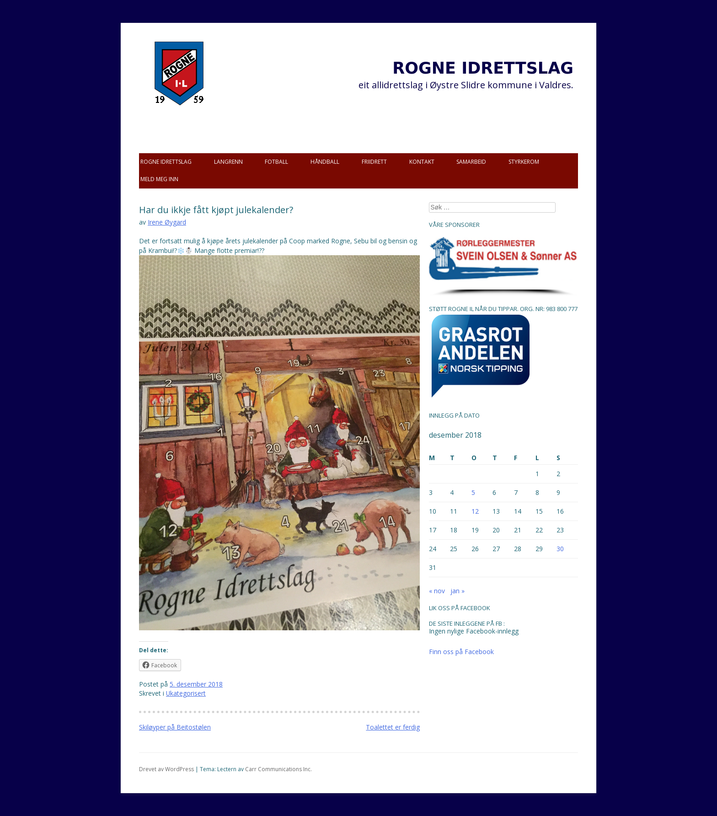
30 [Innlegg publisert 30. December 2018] (560, 548)
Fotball (276, 162)
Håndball (324, 162)
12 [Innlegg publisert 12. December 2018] (475, 511)
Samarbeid (471, 162)
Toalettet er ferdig (393, 727)
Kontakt (421, 162)
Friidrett (374, 162)
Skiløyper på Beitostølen (175, 727)
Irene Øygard (167, 222)
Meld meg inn (159, 179)
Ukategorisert (186, 693)
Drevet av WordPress (166, 769)
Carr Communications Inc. (278, 769)
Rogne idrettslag (166, 162)
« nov (437, 590)
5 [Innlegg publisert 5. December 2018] (473, 492)
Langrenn (228, 162)
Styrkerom (523, 162)
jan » (457, 590)
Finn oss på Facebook (461, 651)
